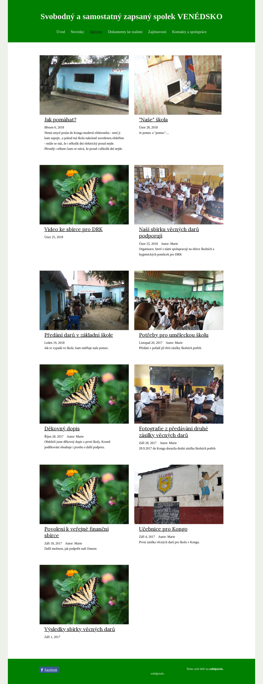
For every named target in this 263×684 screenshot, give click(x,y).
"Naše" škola (153, 121)
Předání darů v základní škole (78, 336)
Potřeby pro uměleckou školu (174, 336)
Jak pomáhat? (60, 121)
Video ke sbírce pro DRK (73, 230)
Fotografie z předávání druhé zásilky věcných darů (173, 433)
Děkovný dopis (62, 429)
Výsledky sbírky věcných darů (79, 630)
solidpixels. (158, 673)
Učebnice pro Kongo (163, 530)
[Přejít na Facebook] (49, 670)
